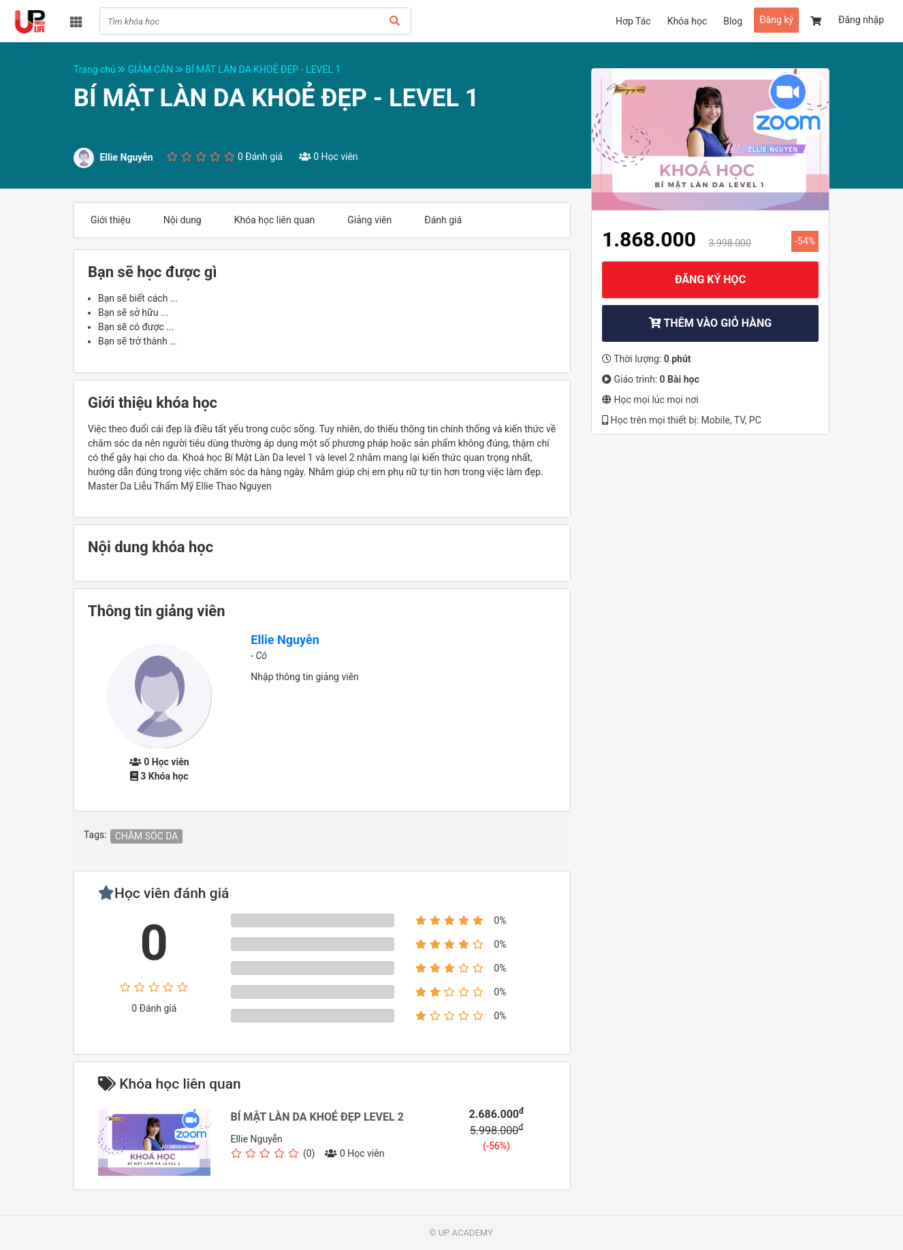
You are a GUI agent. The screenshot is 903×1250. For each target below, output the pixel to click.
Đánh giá (443, 219)
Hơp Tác (633, 21)
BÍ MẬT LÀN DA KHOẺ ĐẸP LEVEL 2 (317, 1116)
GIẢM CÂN (156, 69)
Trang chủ (101, 69)
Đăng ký (776, 19)
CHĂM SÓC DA (146, 836)
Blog (732, 21)
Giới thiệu (111, 219)
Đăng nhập (861, 19)
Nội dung (182, 219)
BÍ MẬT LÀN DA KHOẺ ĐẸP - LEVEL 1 (262, 69)
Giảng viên (369, 219)
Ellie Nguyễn (285, 639)
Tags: (95, 834)
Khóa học (687, 21)
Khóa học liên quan (274, 219)
